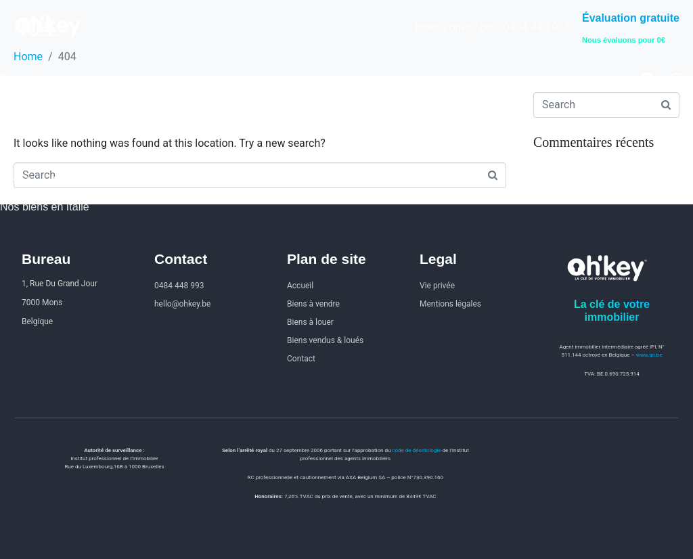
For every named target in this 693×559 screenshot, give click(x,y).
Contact (18, 155)
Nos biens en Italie (44, 207)
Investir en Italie (38, 181)
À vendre (21, 104)
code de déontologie (416, 450)
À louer (17, 129)
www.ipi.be (649, 355)
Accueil (17, 78)
